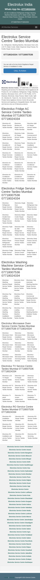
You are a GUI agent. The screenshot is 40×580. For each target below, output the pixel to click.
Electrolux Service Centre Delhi (20, 462)
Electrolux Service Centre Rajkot (20, 480)
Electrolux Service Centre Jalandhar (20, 553)
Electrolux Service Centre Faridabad (20, 535)
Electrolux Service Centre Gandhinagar (20, 465)
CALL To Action (20, 71)
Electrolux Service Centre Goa (20, 468)
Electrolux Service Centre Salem (20, 529)
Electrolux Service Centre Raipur (20, 547)
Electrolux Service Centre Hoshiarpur (20, 562)
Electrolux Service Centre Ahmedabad (20, 446)
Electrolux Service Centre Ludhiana (20, 492)
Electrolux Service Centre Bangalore (20, 453)
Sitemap (11, 577)
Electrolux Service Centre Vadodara (20, 507)
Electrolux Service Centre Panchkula (20, 541)
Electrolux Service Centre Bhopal (20, 459)
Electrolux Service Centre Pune (20, 477)
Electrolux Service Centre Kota (20, 495)
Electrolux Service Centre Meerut (20, 516)
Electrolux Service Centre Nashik (20, 526)
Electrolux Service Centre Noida (20, 510)
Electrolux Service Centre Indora (20, 504)
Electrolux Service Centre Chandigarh (20, 523)
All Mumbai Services (10, 27)
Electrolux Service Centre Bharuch (20, 456)
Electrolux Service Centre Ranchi (20, 544)
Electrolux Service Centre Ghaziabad (20, 498)
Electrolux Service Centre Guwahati (20, 550)
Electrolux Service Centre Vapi (20, 486)
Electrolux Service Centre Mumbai (20, 474)
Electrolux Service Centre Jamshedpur (20, 519)
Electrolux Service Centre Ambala (20, 556)
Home (6, 577)
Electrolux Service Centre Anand (20, 450)
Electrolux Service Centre (20, 489)
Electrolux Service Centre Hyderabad (20, 471)
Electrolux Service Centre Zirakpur (20, 559)
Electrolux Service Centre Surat (19, 483)
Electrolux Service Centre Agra (20, 532)
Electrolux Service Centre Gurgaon (20, 501)
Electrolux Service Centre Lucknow (20, 513)
